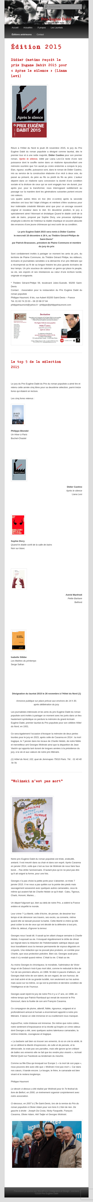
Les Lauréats (57, 27)
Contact (40, 34)
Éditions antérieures (22, 34)
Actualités (28, 27)
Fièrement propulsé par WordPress (31, 1191)
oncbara (75, 1191)
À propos (42, 27)
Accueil (15, 27)
